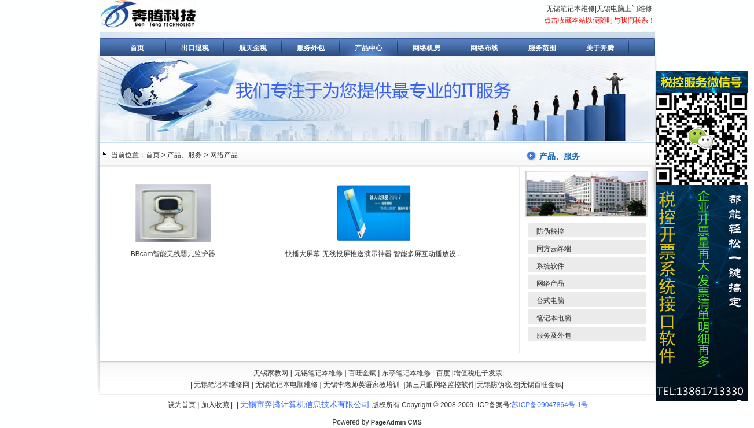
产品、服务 (184, 155)
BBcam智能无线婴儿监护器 (173, 254)
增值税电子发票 (478, 373)
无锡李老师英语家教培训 (361, 385)
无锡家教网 (270, 373)
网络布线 (484, 48)
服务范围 (542, 48)
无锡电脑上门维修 (624, 9)
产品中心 (368, 48)
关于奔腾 (600, 48)
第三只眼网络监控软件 (440, 385)
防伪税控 (550, 231)
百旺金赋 (362, 373)
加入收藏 (215, 405)
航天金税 (253, 48)
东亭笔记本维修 (406, 373)
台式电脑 (550, 301)
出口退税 (195, 48)
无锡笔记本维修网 (221, 385)
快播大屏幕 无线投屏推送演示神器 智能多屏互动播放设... (373, 254)
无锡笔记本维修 (570, 9)
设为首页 (182, 405)
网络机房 (426, 48)
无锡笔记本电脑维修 (286, 385)
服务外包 (311, 48)
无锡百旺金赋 (541, 385)
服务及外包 (553, 335)
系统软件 (550, 266)
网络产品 (224, 155)
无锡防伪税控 (497, 385)
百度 (443, 373)
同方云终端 (553, 249)
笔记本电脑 (553, 318)
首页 (137, 48)
